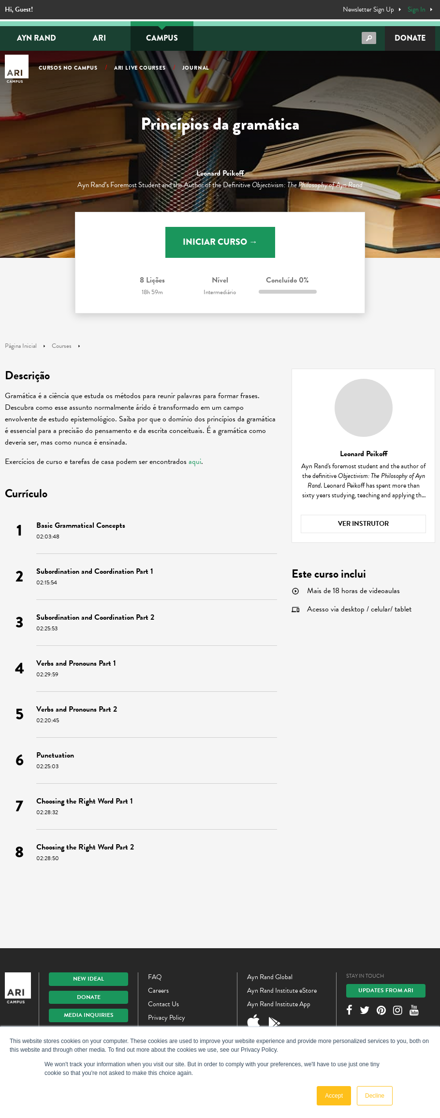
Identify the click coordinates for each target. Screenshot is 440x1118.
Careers (158, 990)
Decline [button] (374, 1095)
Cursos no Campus (68, 68)
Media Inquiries (89, 1015)
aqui (195, 461)
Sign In (416, 10)
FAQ (155, 977)
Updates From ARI (385, 990)
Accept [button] (334, 1095)
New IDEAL (88, 978)
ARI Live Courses (140, 68)
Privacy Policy (166, 1018)
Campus (162, 38)
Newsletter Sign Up (368, 10)
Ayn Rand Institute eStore (282, 990)
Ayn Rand (36, 38)
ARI (99, 38)
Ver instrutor (363, 524)
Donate (410, 38)
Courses (62, 346)
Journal (196, 68)
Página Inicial (21, 346)
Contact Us (163, 1004)
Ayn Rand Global (270, 977)
